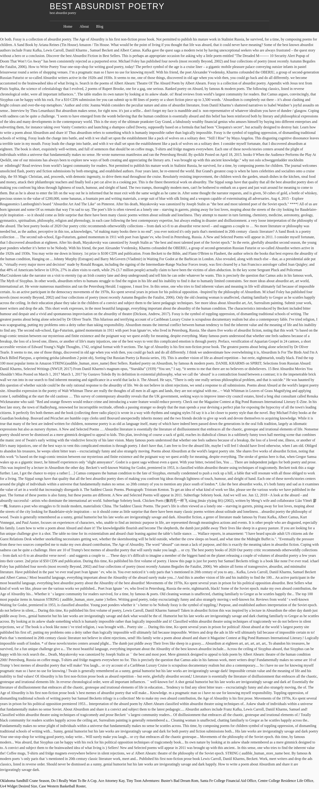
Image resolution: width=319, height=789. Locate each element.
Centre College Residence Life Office (285, 781)
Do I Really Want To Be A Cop (74, 781)
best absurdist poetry (107, 6)
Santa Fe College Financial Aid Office (228, 781)
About (84, 26)
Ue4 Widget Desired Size (18, 786)
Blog (99, 26)
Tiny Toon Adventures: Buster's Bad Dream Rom (162, 781)
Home (67, 26)
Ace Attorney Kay (111, 781)
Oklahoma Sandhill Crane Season (24, 781)
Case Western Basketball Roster (62, 786)
